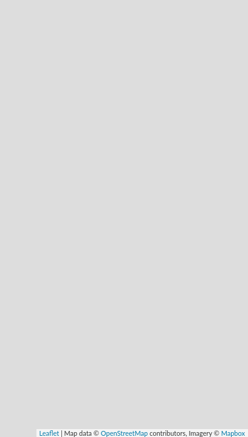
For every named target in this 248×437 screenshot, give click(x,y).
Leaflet (50, 433)
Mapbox (233, 433)
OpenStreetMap (124, 433)
